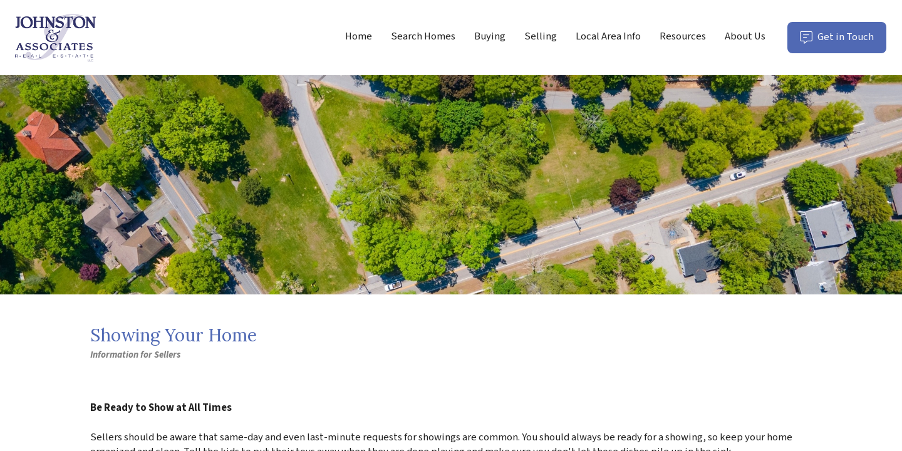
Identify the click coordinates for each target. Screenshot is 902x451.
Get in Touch (843, 41)
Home (358, 36)
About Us (745, 36)
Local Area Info (608, 36)
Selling (540, 36)
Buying (489, 36)
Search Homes (423, 36)
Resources (683, 36)
